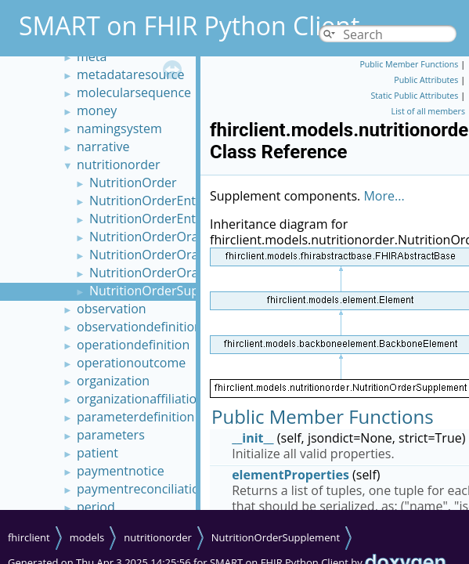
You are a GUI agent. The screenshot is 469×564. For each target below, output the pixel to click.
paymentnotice (120, 470)
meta (91, 56)
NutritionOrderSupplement (168, 290)
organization (113, 380)
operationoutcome (131, 362)
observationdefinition (139, 326)
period (96, 506)
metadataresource (130, 74)
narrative (103, 146)
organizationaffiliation (140, 398)
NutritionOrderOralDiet (157, 236)
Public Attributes (426, 79)
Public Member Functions (408, 64)
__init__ (253, 437)
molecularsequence (134, 92)
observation (111, 308)
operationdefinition (133, 344)
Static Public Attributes (414, 95)
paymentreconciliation (142, 488)
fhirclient (29, 537)
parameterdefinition (135, 416)
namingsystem (119, 128)
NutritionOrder (133, 182)
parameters (111, 434)
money (97, 110)
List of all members (428, 111)
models (87, 537)
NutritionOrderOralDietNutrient (182, 254)
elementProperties (290, 474)
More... (383, 195)
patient (97, 452)
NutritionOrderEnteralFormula (177, 200)
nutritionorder (119, 164)
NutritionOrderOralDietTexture (179, 272)
